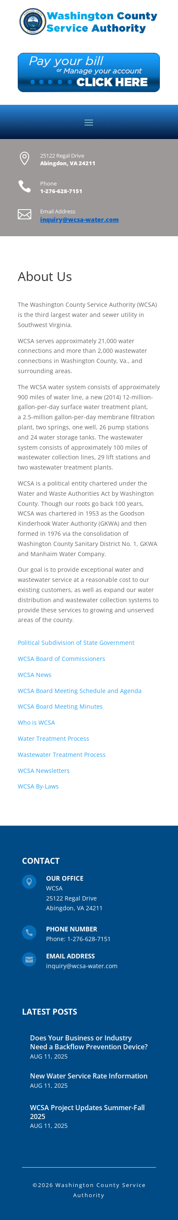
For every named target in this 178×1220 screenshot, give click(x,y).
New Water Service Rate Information (89, 1076)
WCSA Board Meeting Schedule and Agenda (80, 691)
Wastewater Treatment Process (62, 755)
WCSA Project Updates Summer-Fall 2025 (87, 1112)
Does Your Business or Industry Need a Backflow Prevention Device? (89, 1042)
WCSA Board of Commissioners (61, 659)
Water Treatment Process (53, 738)
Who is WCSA (36, 722)
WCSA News (35, 675)
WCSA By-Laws (38, 786)
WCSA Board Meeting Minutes (60, 706)
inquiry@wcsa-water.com (79, 220)
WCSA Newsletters (44, 771)
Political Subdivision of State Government (76, 643)
